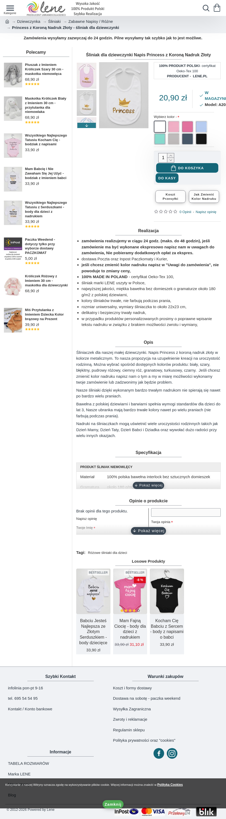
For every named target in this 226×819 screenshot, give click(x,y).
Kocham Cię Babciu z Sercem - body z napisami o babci (167, 631)
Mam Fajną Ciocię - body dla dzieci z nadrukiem (130, 631)
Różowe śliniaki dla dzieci (110, 554)
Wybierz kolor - (165, 117)
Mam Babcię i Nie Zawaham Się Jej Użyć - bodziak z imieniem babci (45, 173)
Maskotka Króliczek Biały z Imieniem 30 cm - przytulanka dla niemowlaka (45, 105)
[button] (86, 125)
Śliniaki (54, 21)
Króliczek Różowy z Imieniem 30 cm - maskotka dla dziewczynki (46, 280)
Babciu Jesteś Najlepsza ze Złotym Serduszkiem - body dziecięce (93, 634)
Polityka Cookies (182, 784)
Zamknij (113, 804)
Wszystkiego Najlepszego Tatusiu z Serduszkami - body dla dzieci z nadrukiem (46, 209)
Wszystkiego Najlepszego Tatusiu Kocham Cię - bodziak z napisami (46, 139)
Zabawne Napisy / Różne (91, 21)
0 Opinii (185, 213)
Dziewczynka (28, 21)
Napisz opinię (206, 213)
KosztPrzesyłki (170, 197)
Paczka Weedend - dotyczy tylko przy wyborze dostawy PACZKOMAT (40, 246)
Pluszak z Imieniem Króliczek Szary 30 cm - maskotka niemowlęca (44, 69)
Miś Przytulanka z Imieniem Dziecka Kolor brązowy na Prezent (44, 314)
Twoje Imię (85, 529)
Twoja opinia (162, 526)
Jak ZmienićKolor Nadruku (203, 197)
